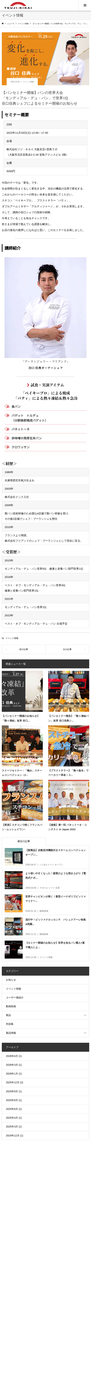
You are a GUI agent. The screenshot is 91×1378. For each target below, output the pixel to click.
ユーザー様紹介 (15, 997)
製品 (8, 1015)
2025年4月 (12, 1117)
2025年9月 (12, 1091)
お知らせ (11, 979)
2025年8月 (12, 1100)
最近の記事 (23, 841)
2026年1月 (12, 1073)
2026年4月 (12, 1056)
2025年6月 (12, 1109)
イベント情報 (28, 82)
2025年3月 (12, 1126)
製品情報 (11, 1032)
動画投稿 (11, 1006)
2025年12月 (12, 1082)
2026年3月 (12, 1064)
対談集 (9, 1023)
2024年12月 (12, 1135)
